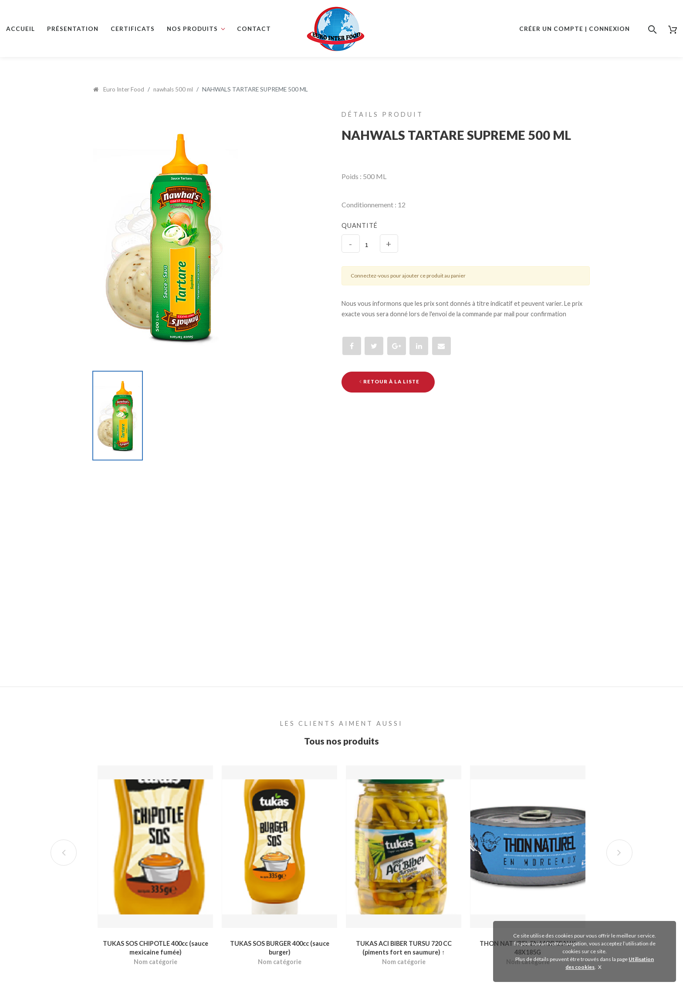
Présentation (72, 28)
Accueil (20, 28)
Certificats (133, 28)
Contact (254, 28)
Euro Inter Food (118, 89)
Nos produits (192, 28)
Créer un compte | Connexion (574, 28)
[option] (196, 236)
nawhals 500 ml (173, 89)
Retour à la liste (389, 381)
